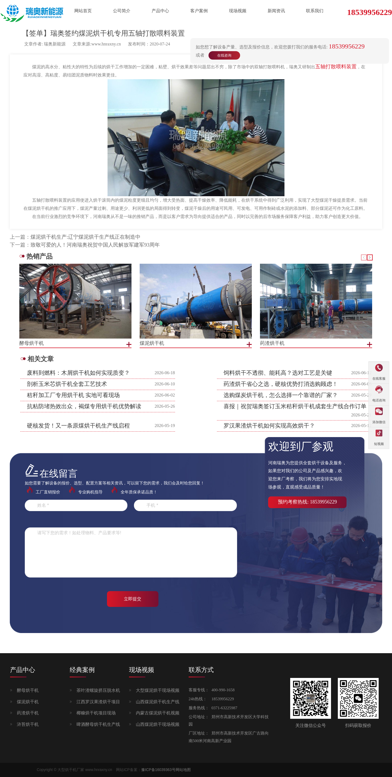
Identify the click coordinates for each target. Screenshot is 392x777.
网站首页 (83, 10)
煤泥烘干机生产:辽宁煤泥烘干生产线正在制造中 (85, 237)
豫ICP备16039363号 (158, 770)
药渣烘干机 (28, 713)
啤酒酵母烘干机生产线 (98, 724)
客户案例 (199, 10)
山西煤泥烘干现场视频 (157, 724)
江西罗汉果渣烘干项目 (98, 701)
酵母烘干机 (28, 690)
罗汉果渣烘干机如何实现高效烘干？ (269, 426)
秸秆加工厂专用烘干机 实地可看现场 (73, 395)
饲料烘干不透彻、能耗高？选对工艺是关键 (277, 373)
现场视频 (237, 10)
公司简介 (121, 10)
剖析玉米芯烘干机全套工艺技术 (67, 384)
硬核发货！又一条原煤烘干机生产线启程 (78, 426)
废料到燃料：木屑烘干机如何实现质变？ (78, 373)
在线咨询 (224, 55)
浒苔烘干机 (28, 724)
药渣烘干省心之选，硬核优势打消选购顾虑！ (280, 384)
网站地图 (183, 770)
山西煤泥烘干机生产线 (157, 701)
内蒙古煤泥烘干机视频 (157, 713)
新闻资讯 (276, 10)
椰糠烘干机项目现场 (96, 713)
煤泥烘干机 (28, 701)
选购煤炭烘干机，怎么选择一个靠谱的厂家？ (280, 395)
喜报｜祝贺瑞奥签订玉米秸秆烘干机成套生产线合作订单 (294, 406)
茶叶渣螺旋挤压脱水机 (98, 690)
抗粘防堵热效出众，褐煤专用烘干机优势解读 (84, 406)
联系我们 (314, 10)
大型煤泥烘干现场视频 (157, 690)
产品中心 (160, 10)
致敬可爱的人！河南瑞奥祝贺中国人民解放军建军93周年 (95, 245)
